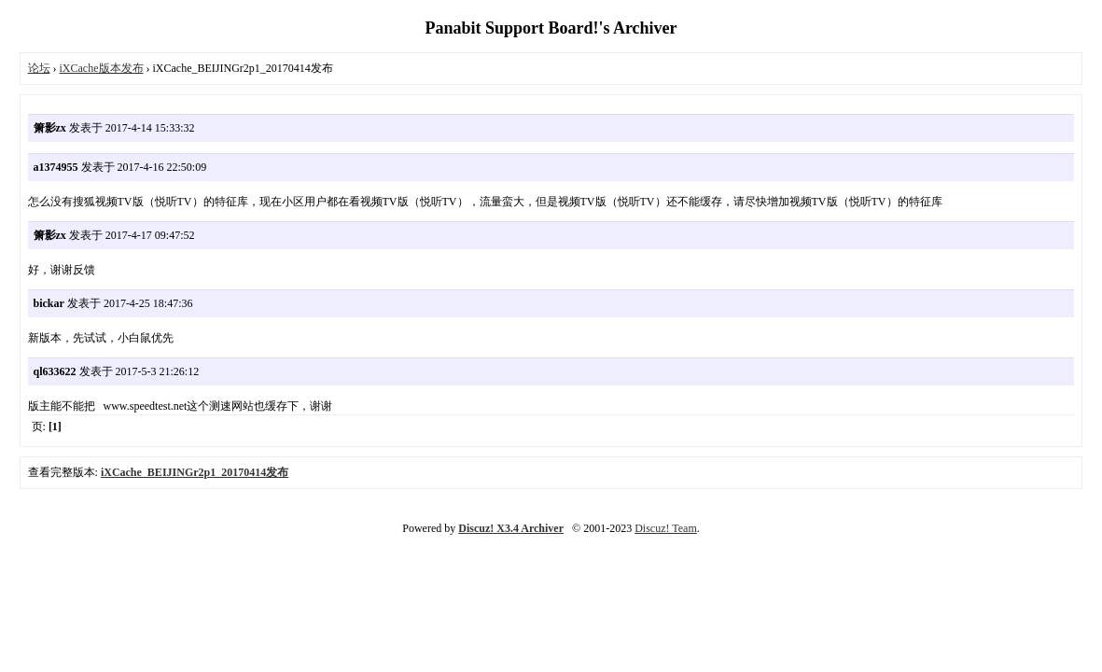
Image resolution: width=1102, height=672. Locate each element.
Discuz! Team (666, 528)
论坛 (39, 68)
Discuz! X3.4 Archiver (511, 528)
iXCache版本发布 (102, 68)
